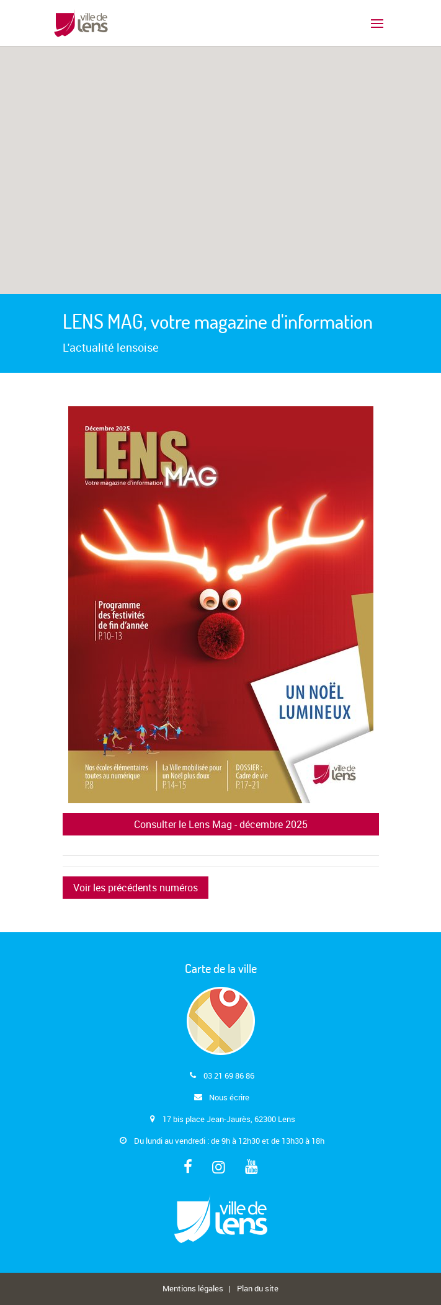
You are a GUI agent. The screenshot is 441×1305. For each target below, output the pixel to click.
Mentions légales (193, 1288)
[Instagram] (218, 1168)
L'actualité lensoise (111, 347)
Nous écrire (229, 1097)
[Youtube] (251, 1168)
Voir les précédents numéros (135, 887)
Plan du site (257, 1288)
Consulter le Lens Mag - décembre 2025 (221, 824)
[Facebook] (188, 1168)
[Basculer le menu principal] (377, 23)
